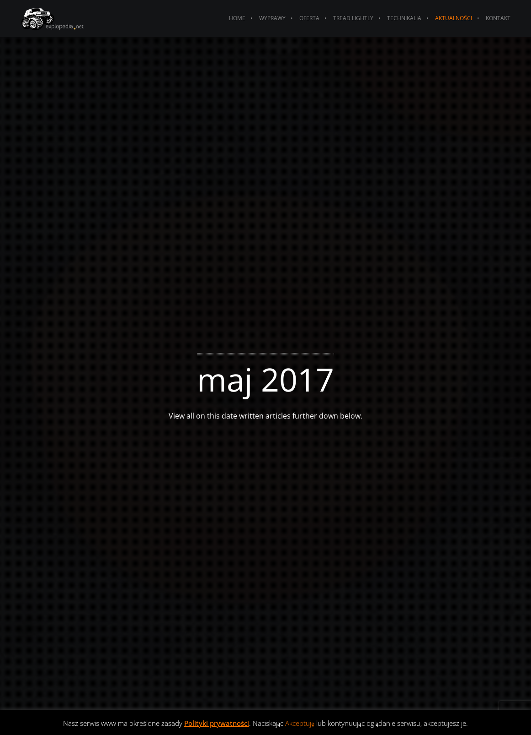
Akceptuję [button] (299, 723)
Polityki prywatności (216, 723)
